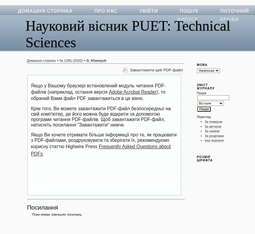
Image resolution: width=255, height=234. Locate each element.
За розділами (214, 136)
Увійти (148, 11)
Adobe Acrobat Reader (133, 92)
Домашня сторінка (45, 11)
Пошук (189, 11)
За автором (213, 126)
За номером (213, 121)
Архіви (229, 19)
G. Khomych (96, 60)
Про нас (105, 11)
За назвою (212, 131)
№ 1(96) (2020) (71, 60)
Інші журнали (214, 140)
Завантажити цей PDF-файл (156, 70)
